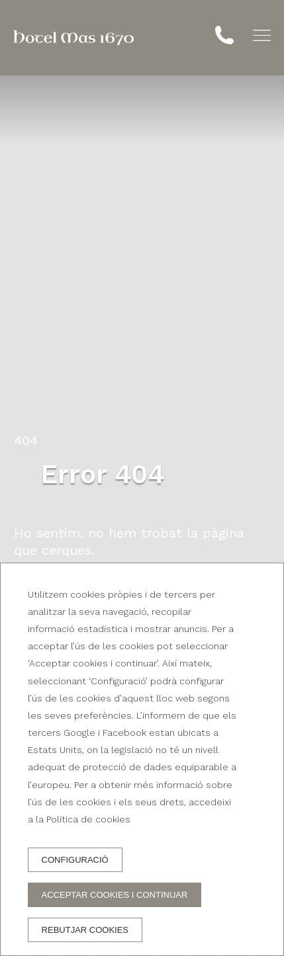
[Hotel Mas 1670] (73, 37)
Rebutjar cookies (85, 930)
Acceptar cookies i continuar (115, 895)
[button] (262, 35)
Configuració (75, 860)
